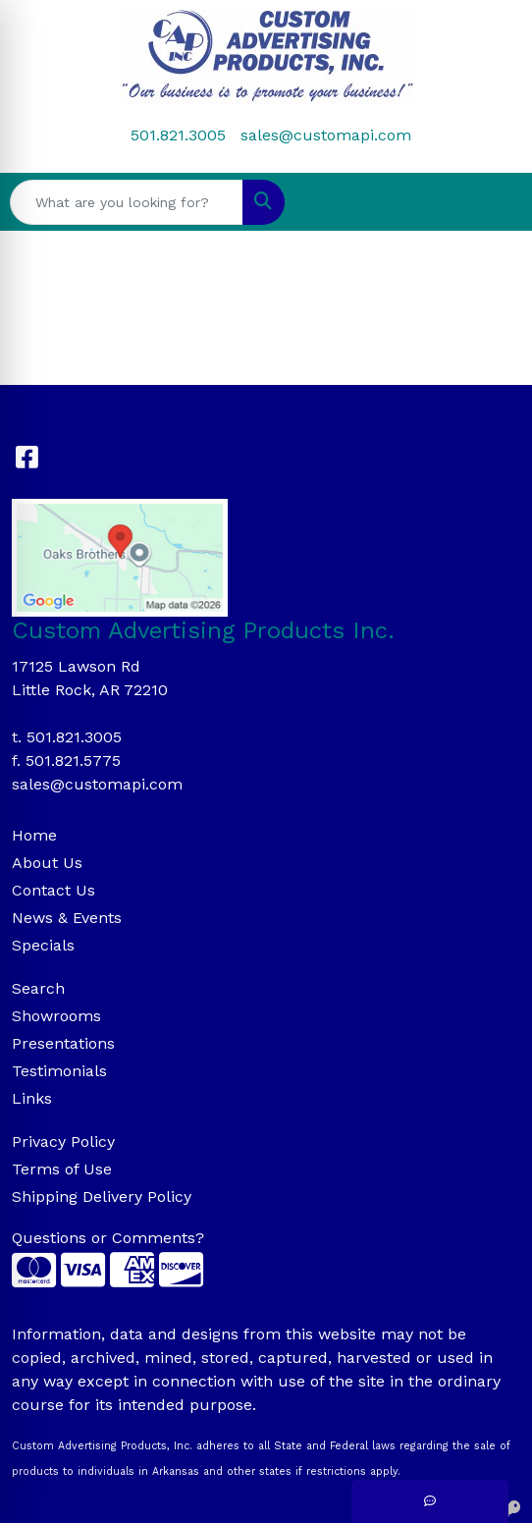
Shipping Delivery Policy (101, 1196)
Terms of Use (62, 1169)
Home (34, 835)
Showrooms (56, 1015)
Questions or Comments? (108, 1237)
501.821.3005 (178, 135)
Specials (43, 945)
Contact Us (53, 890)
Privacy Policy (63, 1141)
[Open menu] (492, 202)
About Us (47, 862)
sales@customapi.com (325, 135)
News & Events (67, 917)
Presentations (63, 1043)
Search (38, 988)
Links (32, 1098)
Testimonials (59, 1070)
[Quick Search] (126, 202)
